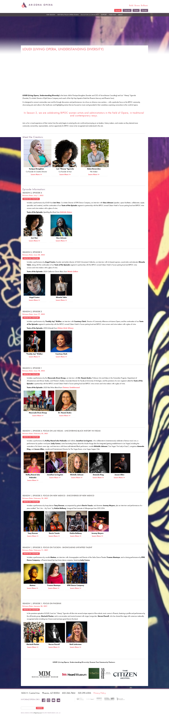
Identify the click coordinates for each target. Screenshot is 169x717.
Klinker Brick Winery (65, 328)
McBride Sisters (66, 212)
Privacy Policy (100, 693)
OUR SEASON (50, 15)
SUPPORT (104, 15)
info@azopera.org (30, 699)
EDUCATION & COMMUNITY (90, 15)
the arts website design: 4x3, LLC (51, 713)
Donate (144, 10)
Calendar (127, 10)
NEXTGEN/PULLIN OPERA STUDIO (68, 15)
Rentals (118, 10)
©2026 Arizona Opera (27, 713)
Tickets (136, 10)
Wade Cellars (72, 271)
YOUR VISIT (112, 15)
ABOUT (120, 15)
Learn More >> (36, 174)
